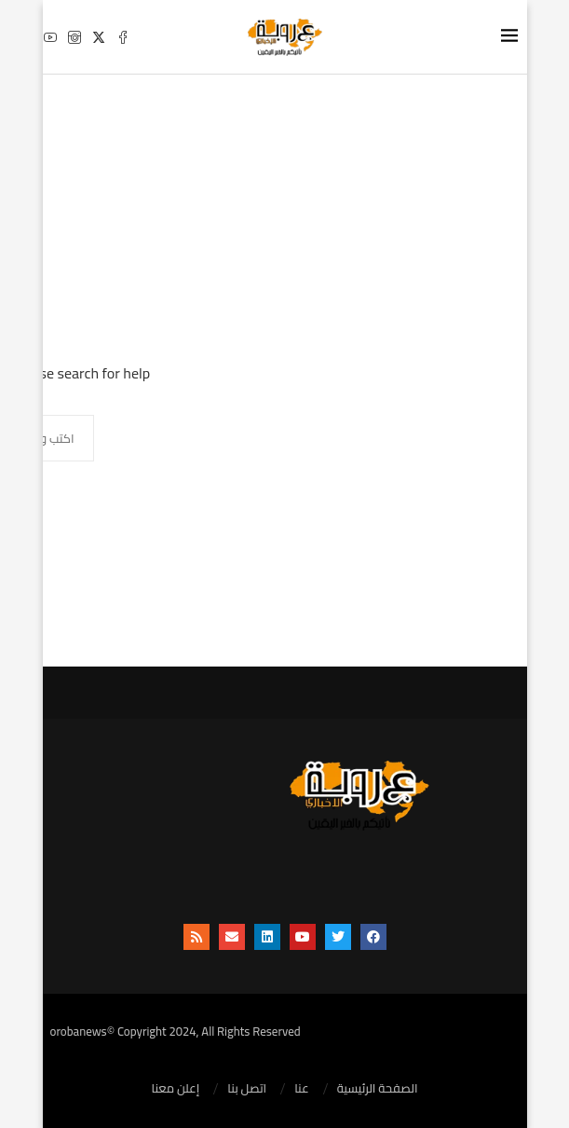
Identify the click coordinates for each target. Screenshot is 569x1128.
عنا (301, 1089)
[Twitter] (98, 37)
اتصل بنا (246, 1089)
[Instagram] (74, 37)
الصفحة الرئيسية (377, 1089)
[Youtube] (50, 37)
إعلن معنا (176, 1089)
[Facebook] (122, 37)
